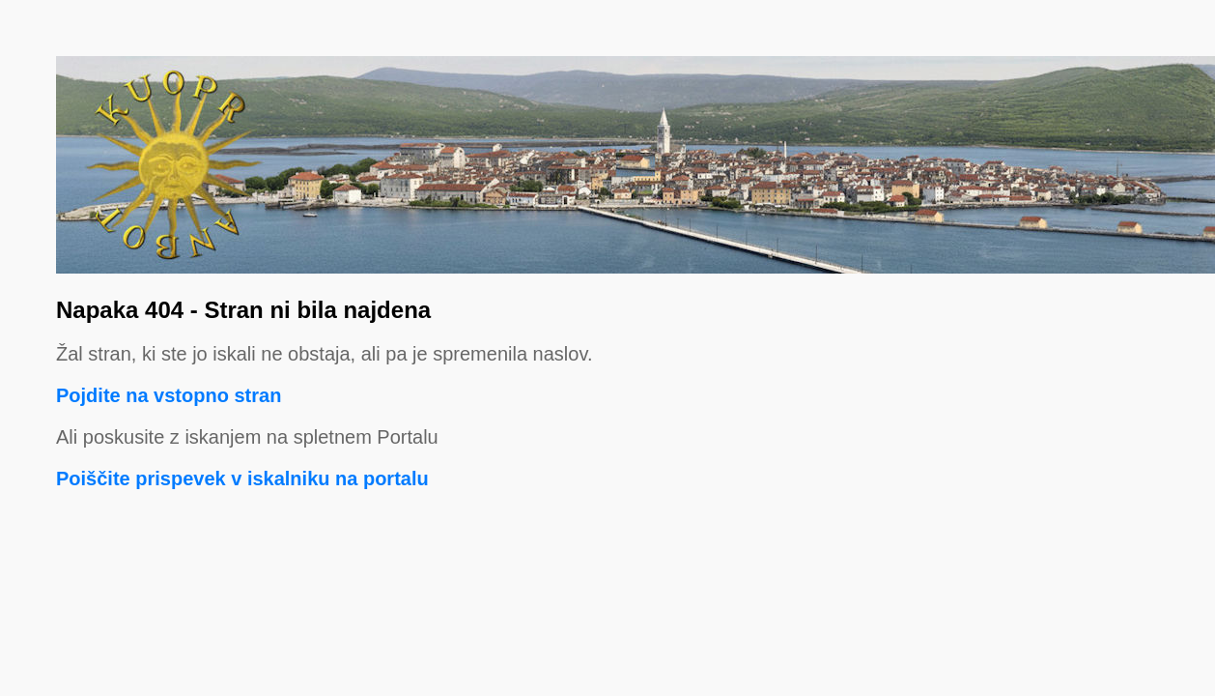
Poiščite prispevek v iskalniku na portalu (242, 478)
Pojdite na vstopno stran (168, 395)
